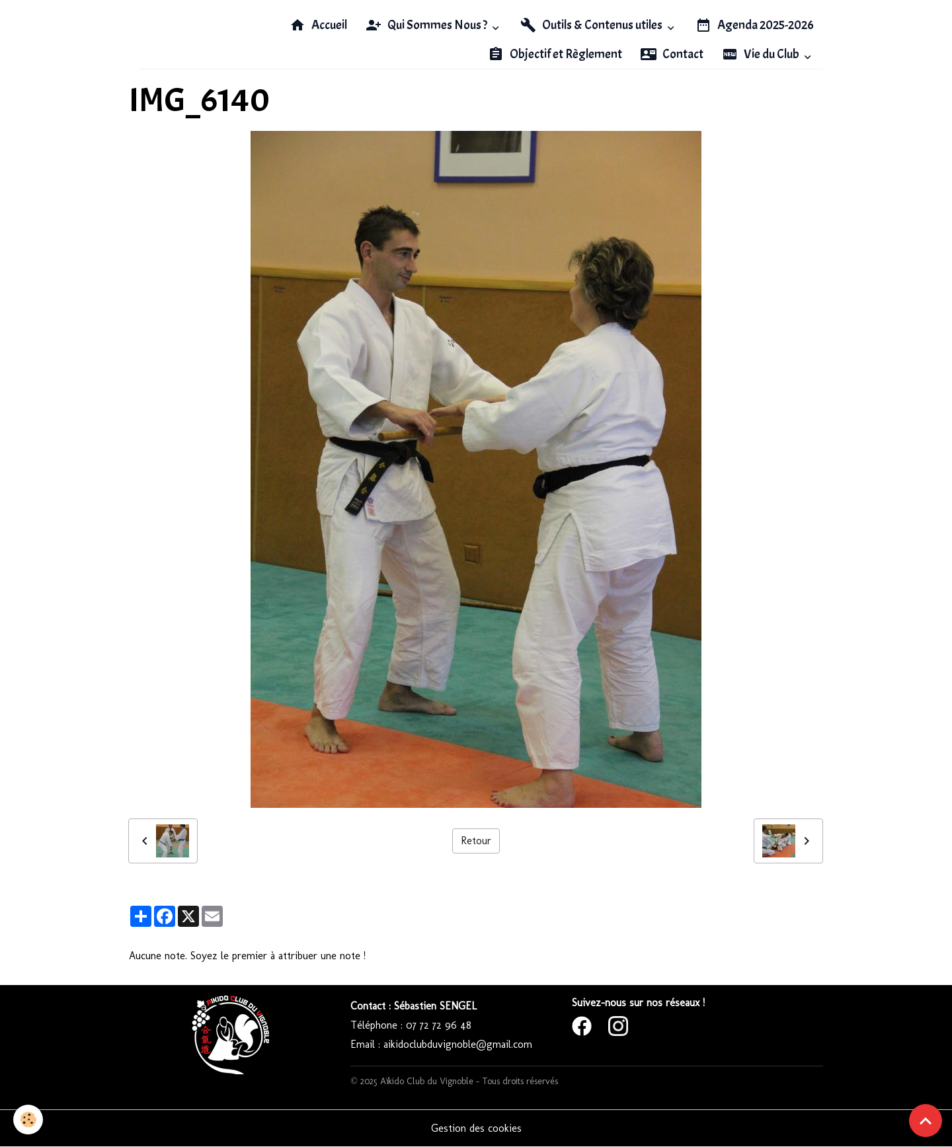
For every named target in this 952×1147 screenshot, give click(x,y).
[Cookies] (28, 1119)
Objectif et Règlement (555, 54)
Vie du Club (761, 54)
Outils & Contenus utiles (592, 25)
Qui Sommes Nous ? (427, 25)
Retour (476, 840)
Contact (672, 54)
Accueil (318, 25)
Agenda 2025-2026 (754, 25)
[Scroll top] (925, 1120)
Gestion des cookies (476, 1128)
